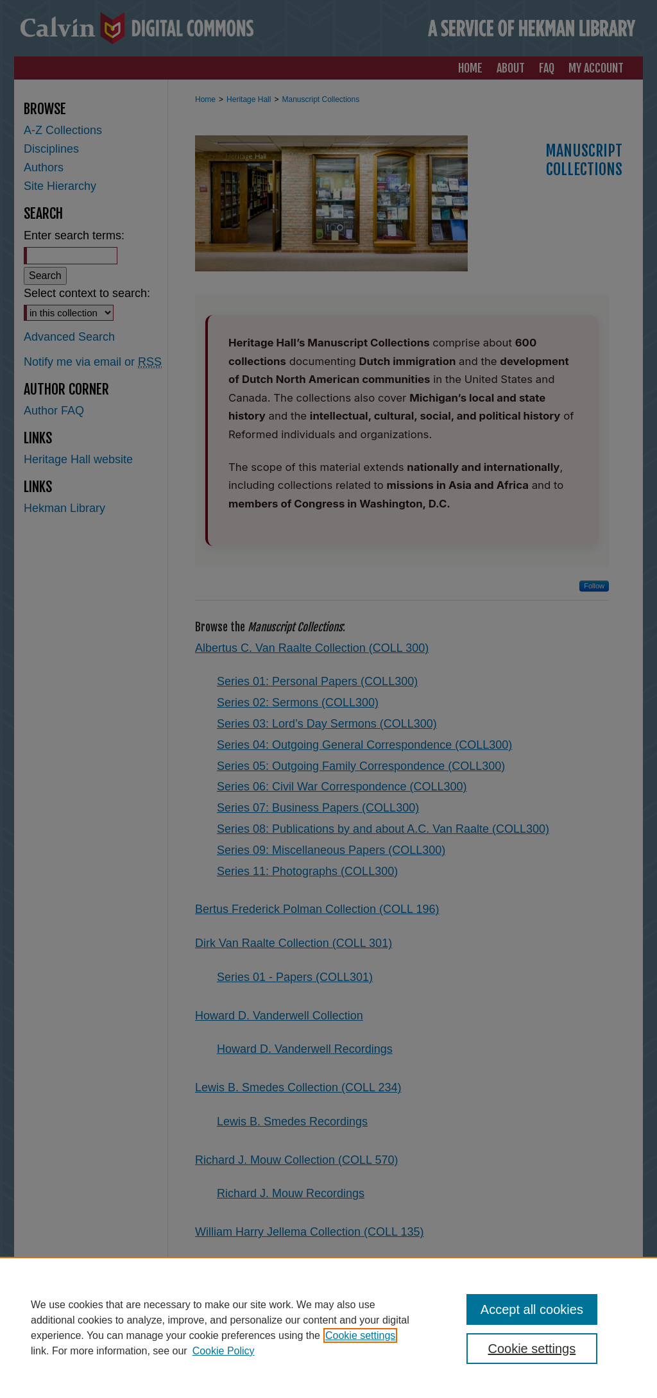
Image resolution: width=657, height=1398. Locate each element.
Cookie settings (360, 1335)
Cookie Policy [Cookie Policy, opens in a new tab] (223, 1350)
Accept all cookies (532, 1309)
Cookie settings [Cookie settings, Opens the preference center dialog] (532, 1349)
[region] (328, 1327)
